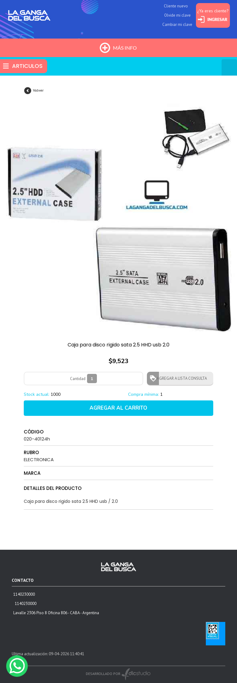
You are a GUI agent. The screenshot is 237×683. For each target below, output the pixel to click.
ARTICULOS (27, 66)
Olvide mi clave (177, 15)
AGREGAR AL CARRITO (118, 408)
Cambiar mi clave (177, 24)
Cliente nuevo (176, 6)
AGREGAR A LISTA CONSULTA (180, 378)
